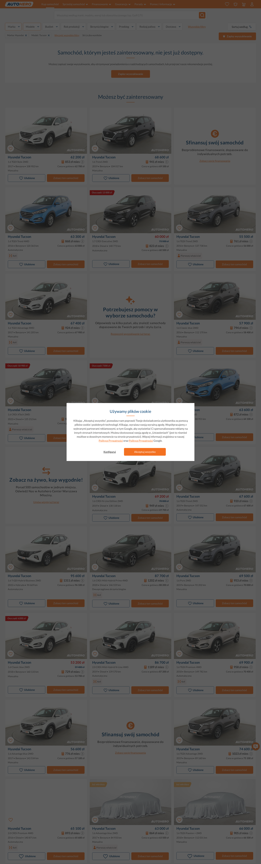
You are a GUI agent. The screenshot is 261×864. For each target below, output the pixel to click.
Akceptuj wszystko (145, 451)
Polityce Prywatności (111, 440)
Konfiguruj (110, 451)
